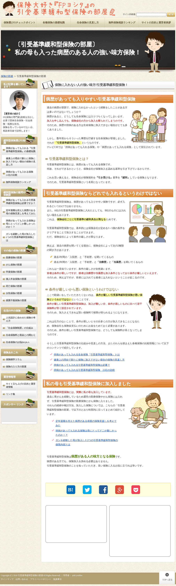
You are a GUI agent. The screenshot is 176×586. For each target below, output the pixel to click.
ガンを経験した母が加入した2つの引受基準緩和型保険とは (20, 237)
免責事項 (57, 579)
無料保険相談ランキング (18, 182)
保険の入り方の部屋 (16, 366)
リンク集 (10, 394)
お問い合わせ (22, 579)
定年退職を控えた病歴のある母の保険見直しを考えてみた (20, 212)
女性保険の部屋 (14, 293)
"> (135, 489)
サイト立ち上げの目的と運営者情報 (20, 385)
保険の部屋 (7, 76)
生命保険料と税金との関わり (20, 335)
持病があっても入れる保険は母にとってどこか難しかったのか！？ (20, 223)
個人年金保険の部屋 (16, 279)
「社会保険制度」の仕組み (19, 328)
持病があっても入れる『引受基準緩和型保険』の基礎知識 (20, 150)
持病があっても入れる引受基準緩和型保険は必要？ (82, 365)
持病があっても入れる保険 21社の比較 (20, 173)
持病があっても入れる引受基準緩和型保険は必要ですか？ (20, 202)
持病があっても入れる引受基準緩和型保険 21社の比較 (84, 370)
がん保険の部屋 (14, 264)
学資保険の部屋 (14, 272)
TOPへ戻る (167, 580)
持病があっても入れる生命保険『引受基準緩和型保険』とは (87, 354)
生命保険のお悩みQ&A (17, 342)
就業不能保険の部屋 (16, 300)
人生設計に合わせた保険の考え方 (20, 319)
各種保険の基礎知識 (54, 22)
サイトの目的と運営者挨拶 (156, 22)
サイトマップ (7, 579)
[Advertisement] (67, 524)
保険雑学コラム (14, 359)
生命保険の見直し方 (88, 22)
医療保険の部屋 (14, 257)
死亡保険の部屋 (14, 286)
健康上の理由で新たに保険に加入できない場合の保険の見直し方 (89, 359)
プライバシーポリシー (40, 579)
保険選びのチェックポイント (19, 22)
